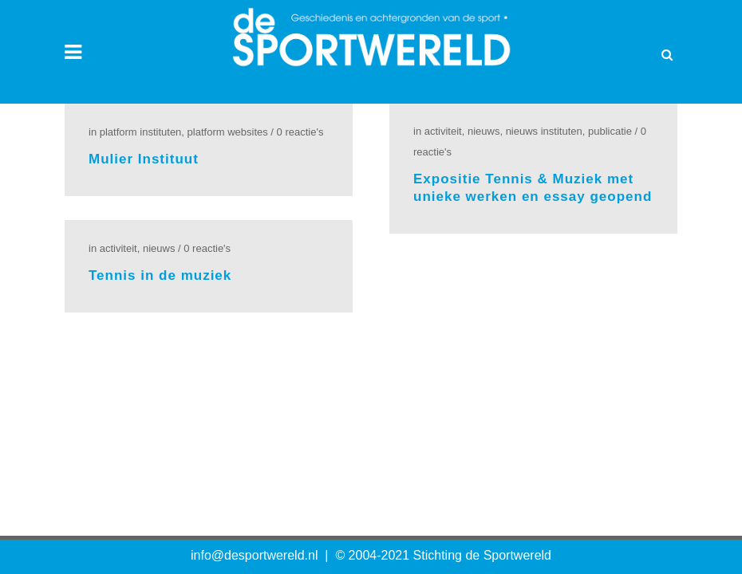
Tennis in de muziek (160, 275)
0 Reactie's (300, 132)
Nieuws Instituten (544, 131)
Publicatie (610, 131)
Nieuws (483, 131)
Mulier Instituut (144, 159)
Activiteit (443, 131)
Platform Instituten (141, 132)
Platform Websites (227, 132)
